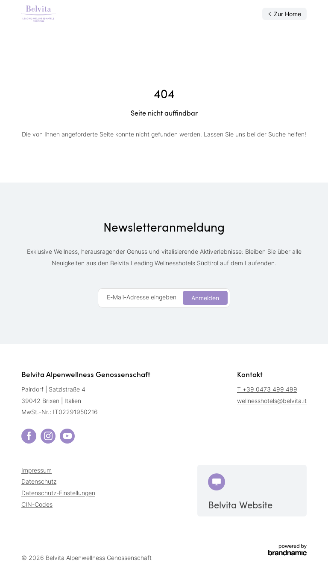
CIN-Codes (37, 504)
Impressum (36, 470)
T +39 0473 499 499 (267, 389)
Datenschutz (38, 481)
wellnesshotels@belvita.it (272, 400)
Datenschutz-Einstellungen (58, 492)
